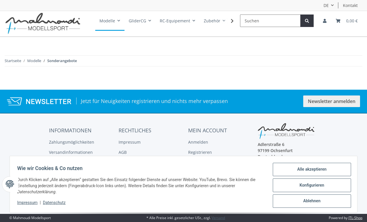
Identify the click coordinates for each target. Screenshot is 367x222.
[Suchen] (270, 21)
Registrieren (200, 152)
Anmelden (198, 142)
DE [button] (326, 5)
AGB (123, 152)
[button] (324, 21)
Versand (218, 217)
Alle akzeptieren (309, 171)
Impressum (130, 142)
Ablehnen (309, 201)
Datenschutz (56, 204)
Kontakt (350, 5)
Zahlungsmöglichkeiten (71, 142)
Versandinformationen (71, 152)
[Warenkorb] (346, 21)
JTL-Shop (355, 217)
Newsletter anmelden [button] (331, 101)
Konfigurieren (309, 186)
